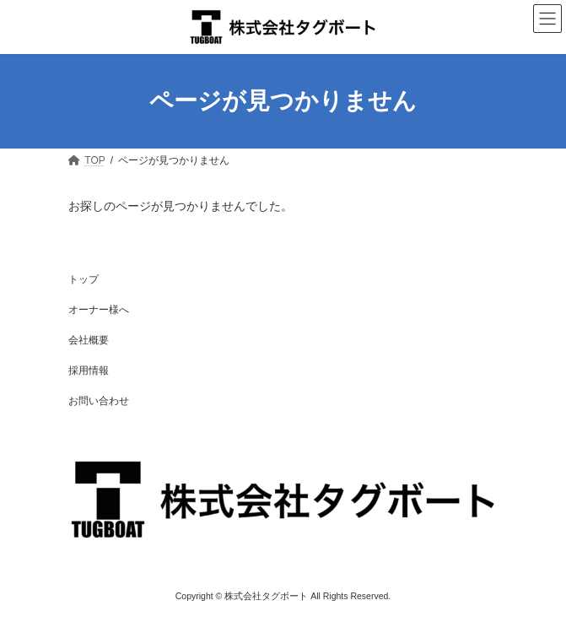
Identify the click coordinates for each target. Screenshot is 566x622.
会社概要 (88, 340)
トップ (83, 279)
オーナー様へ (98, 310)
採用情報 (88, 370)
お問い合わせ (98, 401)
